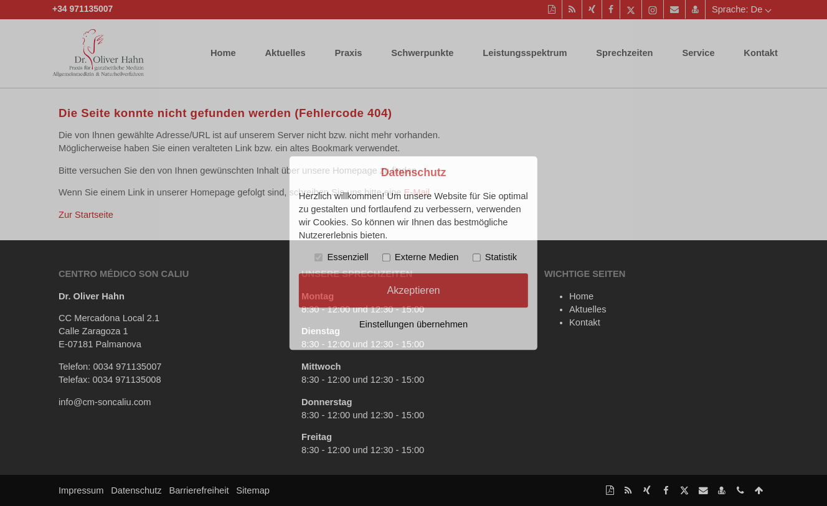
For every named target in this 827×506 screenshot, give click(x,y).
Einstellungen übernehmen (413, 324)
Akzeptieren (413, 290)
